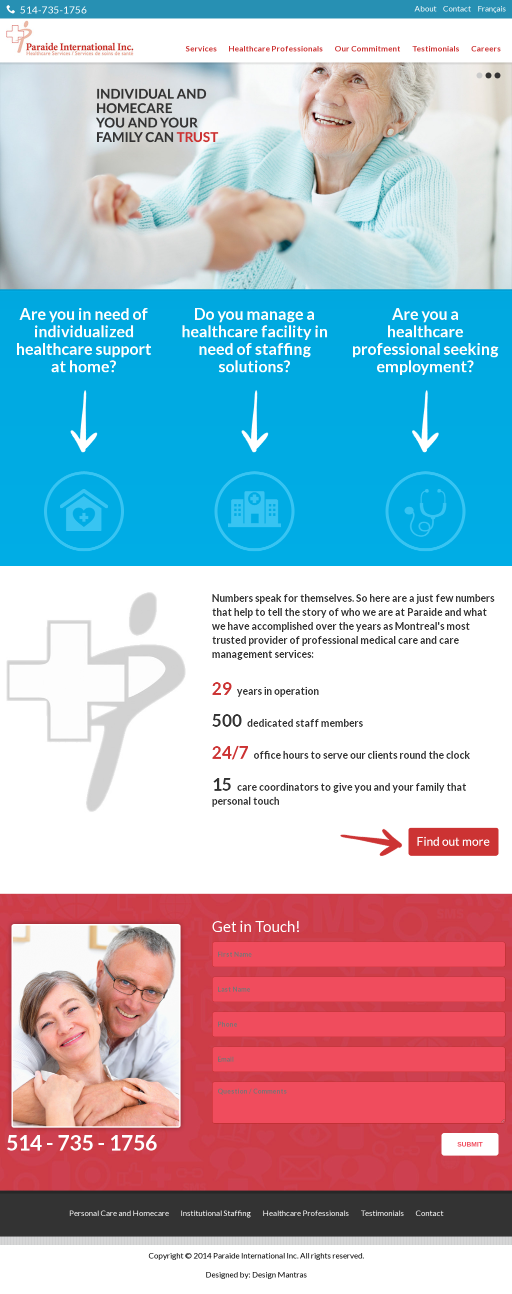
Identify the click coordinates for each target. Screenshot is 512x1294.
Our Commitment (367, 48)
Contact (457, 8)
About (425, 8)
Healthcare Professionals (275, 48)
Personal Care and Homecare (119, 1213)
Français (492, 8)
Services (201, 48)
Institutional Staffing (215, 1213)
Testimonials (436, 48)
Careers (486, 48)
